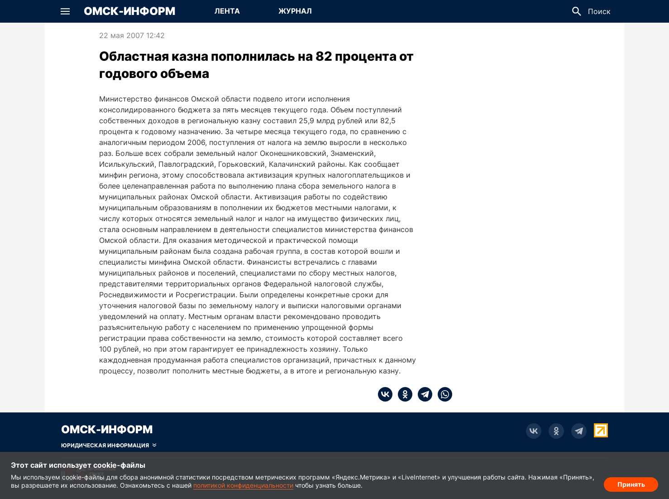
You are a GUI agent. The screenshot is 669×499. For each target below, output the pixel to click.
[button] (65, 11)
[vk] (385, 394)
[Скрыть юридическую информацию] (108, 445)
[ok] (402, 394)
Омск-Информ (129, 11)
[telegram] (422, 394)
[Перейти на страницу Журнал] (295, 11)
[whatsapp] (442, 394)
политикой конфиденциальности (243, 485)
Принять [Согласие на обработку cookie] (631, 483)
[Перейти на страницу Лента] (227, 11)
